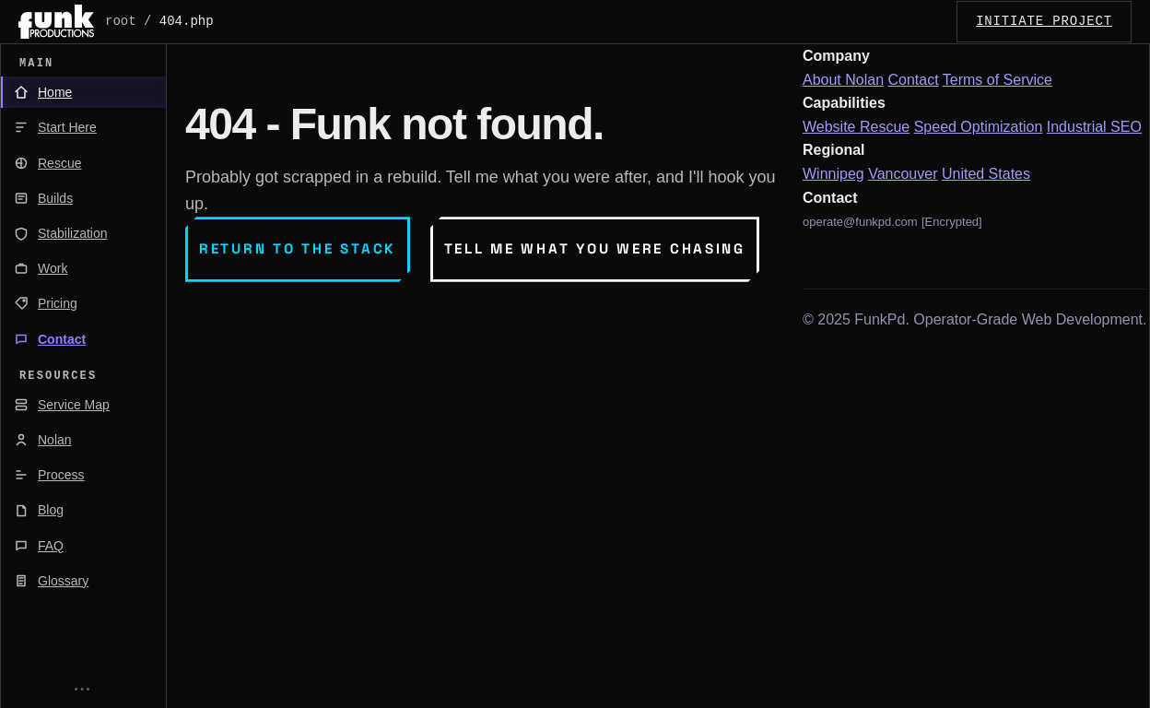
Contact (913, 80)
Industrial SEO (1094, 127)
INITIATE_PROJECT (1044, 21)
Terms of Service (997, 80)
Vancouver (902, 174)
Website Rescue (856, 127)
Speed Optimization (978, 127)
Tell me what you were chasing (594, 248)
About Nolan (843, 80)
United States (986, 174)
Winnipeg (833, 174)
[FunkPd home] (56, 22)
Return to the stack (297, 248)
